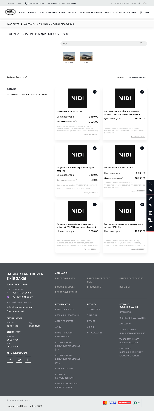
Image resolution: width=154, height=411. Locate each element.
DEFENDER (125, 286)
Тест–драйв (93, 309)
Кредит (91, 320)
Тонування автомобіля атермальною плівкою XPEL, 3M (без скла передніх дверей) (122, 113)
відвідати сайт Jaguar (125, 3)
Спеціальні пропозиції (90, 12)
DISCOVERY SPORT (65, 286)
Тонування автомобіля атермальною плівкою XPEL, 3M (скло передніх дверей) (77, 225)
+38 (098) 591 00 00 (20, 296)
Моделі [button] (22, 12)
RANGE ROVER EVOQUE (131, 278)
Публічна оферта (64, 368)
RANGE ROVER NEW (65, 278)
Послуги (72, 12)
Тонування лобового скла (69, 111)
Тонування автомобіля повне (118, 167)
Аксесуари (125, 323)
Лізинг (90, 326)
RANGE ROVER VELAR (66, 291)
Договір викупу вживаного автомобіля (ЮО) (68, 359)
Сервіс (62, 12)
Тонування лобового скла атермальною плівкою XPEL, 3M (123, 225)
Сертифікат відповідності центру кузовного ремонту (131, 352)
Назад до (27, 94)
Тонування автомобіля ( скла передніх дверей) (75, 169)
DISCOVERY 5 (94, 286)
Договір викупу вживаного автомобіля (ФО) (68, 346)
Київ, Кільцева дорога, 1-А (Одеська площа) (19, 309)
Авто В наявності (64, 309)
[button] (144, 12)
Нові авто (33, 12)
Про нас (108, 12)
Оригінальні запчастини (132, 317)
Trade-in (92, 315)
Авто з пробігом (48, 12)
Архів (58, 326)
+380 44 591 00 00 (34, 3)
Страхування (94, 332)
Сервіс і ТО (125, 311)
